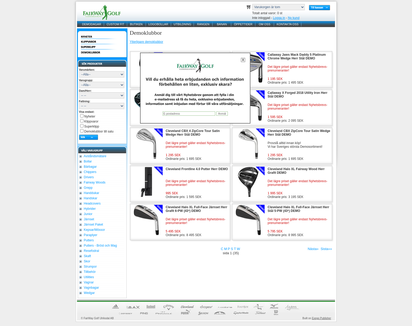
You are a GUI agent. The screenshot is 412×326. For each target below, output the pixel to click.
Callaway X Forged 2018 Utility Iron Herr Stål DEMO (297, 94)
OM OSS (264, 24)
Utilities (88, 277)
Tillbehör (89, 272)
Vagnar (88, 282)
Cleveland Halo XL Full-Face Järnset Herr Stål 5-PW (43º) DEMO (298, 209)
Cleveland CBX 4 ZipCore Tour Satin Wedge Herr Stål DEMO (193, 132)
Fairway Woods (94, 182)
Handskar (90, 198)
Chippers (89, 172)
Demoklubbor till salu (99, 131)
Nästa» (313, 249)
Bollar (87, 161)
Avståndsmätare (94, 156)
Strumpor (90, 266)
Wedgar (89, 293)
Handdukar (91, 193)
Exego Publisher (321, 318)
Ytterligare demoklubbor (146, 42)
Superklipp (91, 126)
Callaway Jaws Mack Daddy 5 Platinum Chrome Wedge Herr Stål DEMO (297, 56)
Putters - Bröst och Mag (100, 245)
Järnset (88, 219)
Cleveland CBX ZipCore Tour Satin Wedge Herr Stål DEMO (299, 132)
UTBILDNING (182, 24)
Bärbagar (90, 167)
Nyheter (89, 116)
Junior (87, 214)
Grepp (88, 188)
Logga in (279, 18)
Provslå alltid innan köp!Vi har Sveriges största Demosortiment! (295, 145)
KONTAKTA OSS (287, 24)
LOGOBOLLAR (158, 24)
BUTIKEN (136, 24)
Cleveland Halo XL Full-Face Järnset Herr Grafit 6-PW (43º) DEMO (197, 209)
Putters (88, 240)
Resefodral (91, 251)
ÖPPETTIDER (243, 24)
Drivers (88, 177)
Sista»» (326, 249)
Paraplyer (90, 235)
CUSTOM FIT (115, 24)
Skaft (87, 256)
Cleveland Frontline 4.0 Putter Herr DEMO (197, 169)
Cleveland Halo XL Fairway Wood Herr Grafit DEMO (296, 171)
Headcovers (92, 203)
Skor (86, 261)
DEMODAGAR (91, 24)
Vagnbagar (91, 287)
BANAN (222, 24)
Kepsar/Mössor (94, 230)
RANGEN (203, 24)
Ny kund (294, 18)
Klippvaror (91, 121)
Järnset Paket (93, 224)
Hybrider (89, 209)
